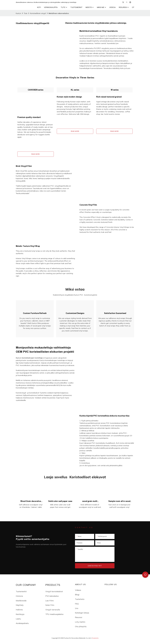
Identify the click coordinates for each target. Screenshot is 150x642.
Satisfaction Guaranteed (115, 313)
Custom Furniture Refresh (35, 313)
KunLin (18, 13)
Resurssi (78, 617)
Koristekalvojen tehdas (25, 388)
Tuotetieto (79, 599)
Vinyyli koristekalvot (54, 592)
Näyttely (19, 605)
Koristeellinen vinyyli (38, 13)
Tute (25, 13)
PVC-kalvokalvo (52, 596)
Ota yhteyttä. (81, 626)
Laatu (18, 619)
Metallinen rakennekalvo (59, 13)
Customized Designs (75, 313)
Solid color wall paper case (60, 501)
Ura (76, 608)
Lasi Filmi (49, 601)
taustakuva (96, 433)
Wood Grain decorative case (30, 501)
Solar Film (49, 605)
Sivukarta (95, 638)
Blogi (77, 595)
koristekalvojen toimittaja (32, 358)
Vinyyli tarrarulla (52, 610)
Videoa (78, 590)
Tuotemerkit (21, 592)
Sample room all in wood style (119, 501)
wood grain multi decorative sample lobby (90, 501)
